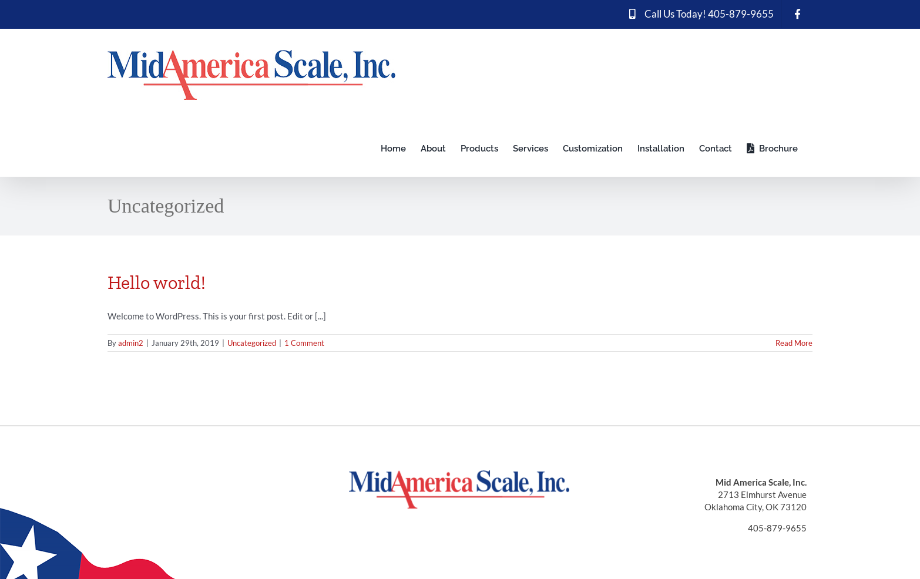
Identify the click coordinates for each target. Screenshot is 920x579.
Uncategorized (251, 343)
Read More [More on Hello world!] (793, 343)
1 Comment (304, 343)
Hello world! (157, 282)
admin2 (130, 343)
